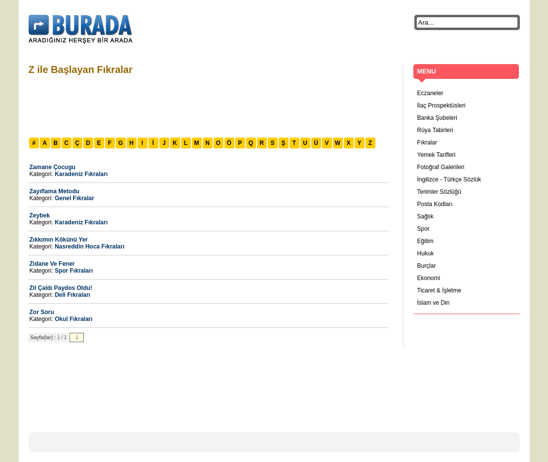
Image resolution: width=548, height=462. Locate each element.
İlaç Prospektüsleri (441, 105)
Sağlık (425, 216)
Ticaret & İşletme (439, 290)
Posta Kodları (435, 204)
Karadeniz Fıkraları (81, 174)
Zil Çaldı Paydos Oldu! (61, 287)
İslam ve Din (433, 302)
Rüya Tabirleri (435, 130)
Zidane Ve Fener (52, 263)
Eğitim (425, 241)
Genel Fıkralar (74, 198)
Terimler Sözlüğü (439, 191)
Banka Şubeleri (437, 117)
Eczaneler (430, 93)
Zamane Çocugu (52, 167)
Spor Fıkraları (74, 270)
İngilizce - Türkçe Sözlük (449, 179)
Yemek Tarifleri (436, 154)
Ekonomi (428, 278)
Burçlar (426, 265)
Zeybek (40, 215)
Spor (423, 228)
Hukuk (425, 253)
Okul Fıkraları (74, 319)
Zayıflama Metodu (54, 191)
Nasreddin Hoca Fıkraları (89, 246)
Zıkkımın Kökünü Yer (59, 239)
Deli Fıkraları (72, 294)
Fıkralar (427, 142)
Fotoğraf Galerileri (441, 167)
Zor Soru (42, 312)
